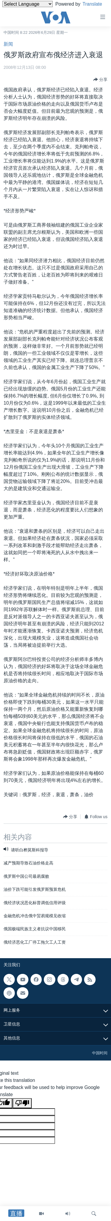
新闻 (8, 44)
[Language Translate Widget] (27, 4)
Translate (17, 11)
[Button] (100, 79)
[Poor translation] (22, 1103)
